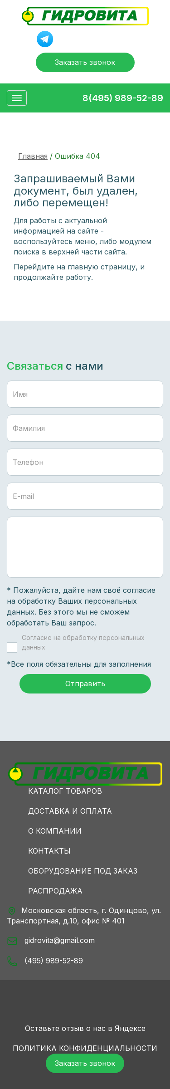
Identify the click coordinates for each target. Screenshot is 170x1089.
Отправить (85, 683)
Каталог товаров (65, 791)
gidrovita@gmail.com (51, 941)
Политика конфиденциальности (85, 1048)
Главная (33, 156)
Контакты (49, 850)
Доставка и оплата (70, 811)
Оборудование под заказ (82, 870)
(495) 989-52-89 (45, 961)
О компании (55, 830)
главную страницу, (103, 266)
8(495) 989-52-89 (123, 98)
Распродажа (55, 890)
